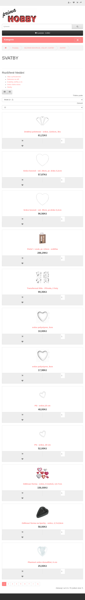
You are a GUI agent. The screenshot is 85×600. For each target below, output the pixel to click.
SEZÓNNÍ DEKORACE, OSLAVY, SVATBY (39, 48)
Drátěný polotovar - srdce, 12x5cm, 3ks (42, 132)
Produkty (15, 48)
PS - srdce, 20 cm (42, 445)
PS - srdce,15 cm (42, 405)
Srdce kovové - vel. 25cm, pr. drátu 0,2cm (42, 171)
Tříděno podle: (78, 95)
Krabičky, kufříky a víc (14, 82)
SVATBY (63, 48)
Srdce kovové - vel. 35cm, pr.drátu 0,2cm (42, 210)
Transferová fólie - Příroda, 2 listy (42, 288)
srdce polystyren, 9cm (42, 366)
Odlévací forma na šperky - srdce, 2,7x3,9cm (42, 523)
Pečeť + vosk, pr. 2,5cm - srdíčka (42, 249)
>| (37, 584)
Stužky (9, 87)
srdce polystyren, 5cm (42, 327)
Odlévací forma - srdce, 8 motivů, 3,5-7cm (42, 484)
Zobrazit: (80, 103)
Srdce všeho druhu (13, 84)
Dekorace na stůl (13, 79)
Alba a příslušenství (14, 77)
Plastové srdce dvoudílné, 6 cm (42, 562)
